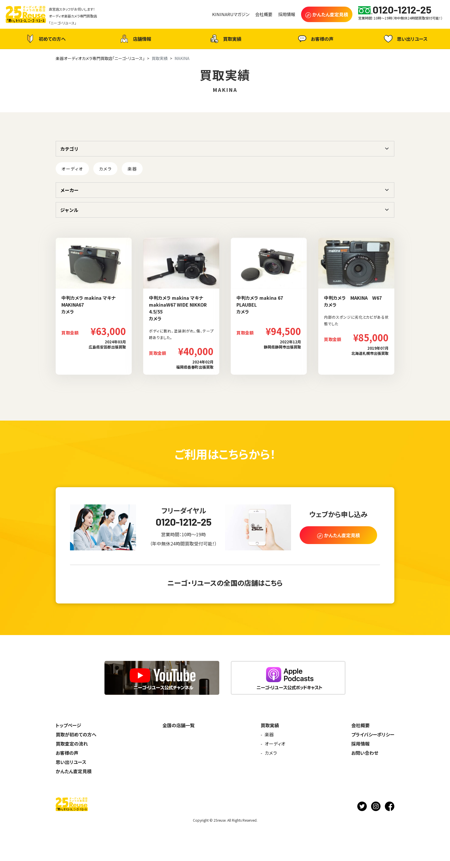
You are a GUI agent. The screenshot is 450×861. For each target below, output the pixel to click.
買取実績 (225, 38)
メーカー (69, 190)
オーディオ (72, 169)
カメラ (105, 169)
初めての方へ (45, 38)
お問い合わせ (364, 752)
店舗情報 (135, 38)
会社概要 (360, 725)
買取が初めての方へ (76, 734)
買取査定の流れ (72, 743)
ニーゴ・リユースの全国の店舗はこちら (225, 583)
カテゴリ (69, 148)
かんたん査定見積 (74, 771)
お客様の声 (314, 38)
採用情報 (360, 743)
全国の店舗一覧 (178, 725)
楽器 (132, 169)
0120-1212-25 (184, 522)
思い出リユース (405, 38)
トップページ (68, 725)
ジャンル (69, 209)
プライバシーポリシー (372, 734)
